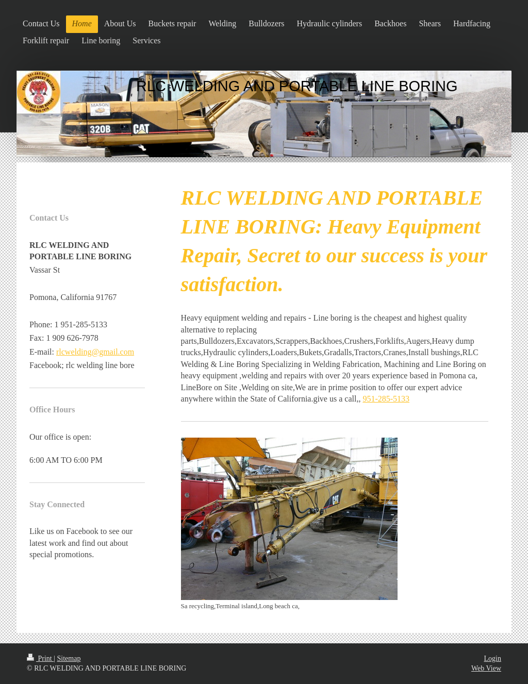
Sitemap (69, 658)
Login (492, 658)
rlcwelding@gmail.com (95, 351)
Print (40, 658)
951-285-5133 (385, 398)
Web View (486, 668)
